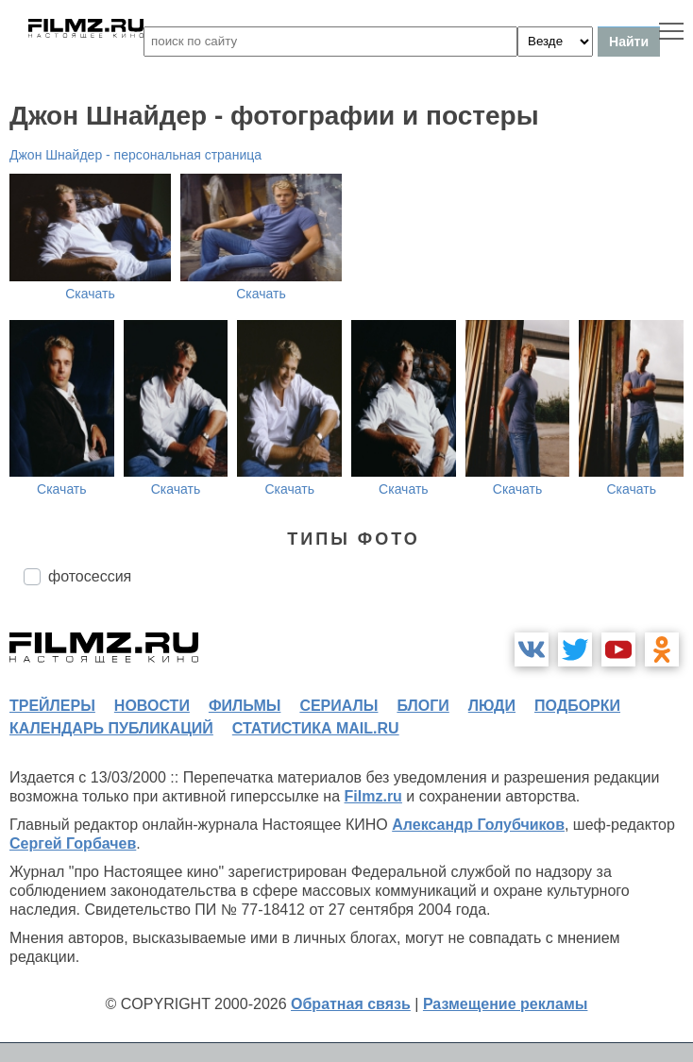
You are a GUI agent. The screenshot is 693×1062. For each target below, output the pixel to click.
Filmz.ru (373, 796)
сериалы (338, 706)
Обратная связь (351, 1004)
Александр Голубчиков (478, 825)
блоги (422, 706)
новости (152, 706)
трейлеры (52, 706)
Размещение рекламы (505, 1004)
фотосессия (89, 576)
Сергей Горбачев (72, 843)
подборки (577, 706)
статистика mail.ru (315, 728)
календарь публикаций (111, 728)
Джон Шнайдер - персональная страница (135, 154)
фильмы (244, 706)
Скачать (90, 293)
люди (492, 706)
